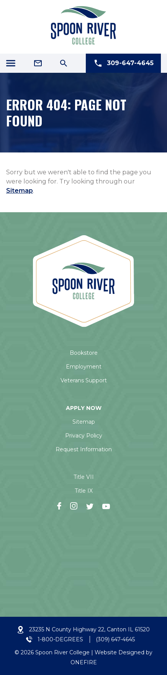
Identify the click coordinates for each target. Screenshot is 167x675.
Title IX (84, 490)
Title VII (84, 476)
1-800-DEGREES (60, 639)
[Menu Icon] (10, 63)
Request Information (84, 449)
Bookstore (84, 352)
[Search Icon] (63, 63)
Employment (84, 366)
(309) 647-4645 (115, 639)
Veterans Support (84, 380)
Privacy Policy (83, 435)
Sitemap (19, 190)
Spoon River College (62, 652)
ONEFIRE (83, 662)
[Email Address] (38, 63)
